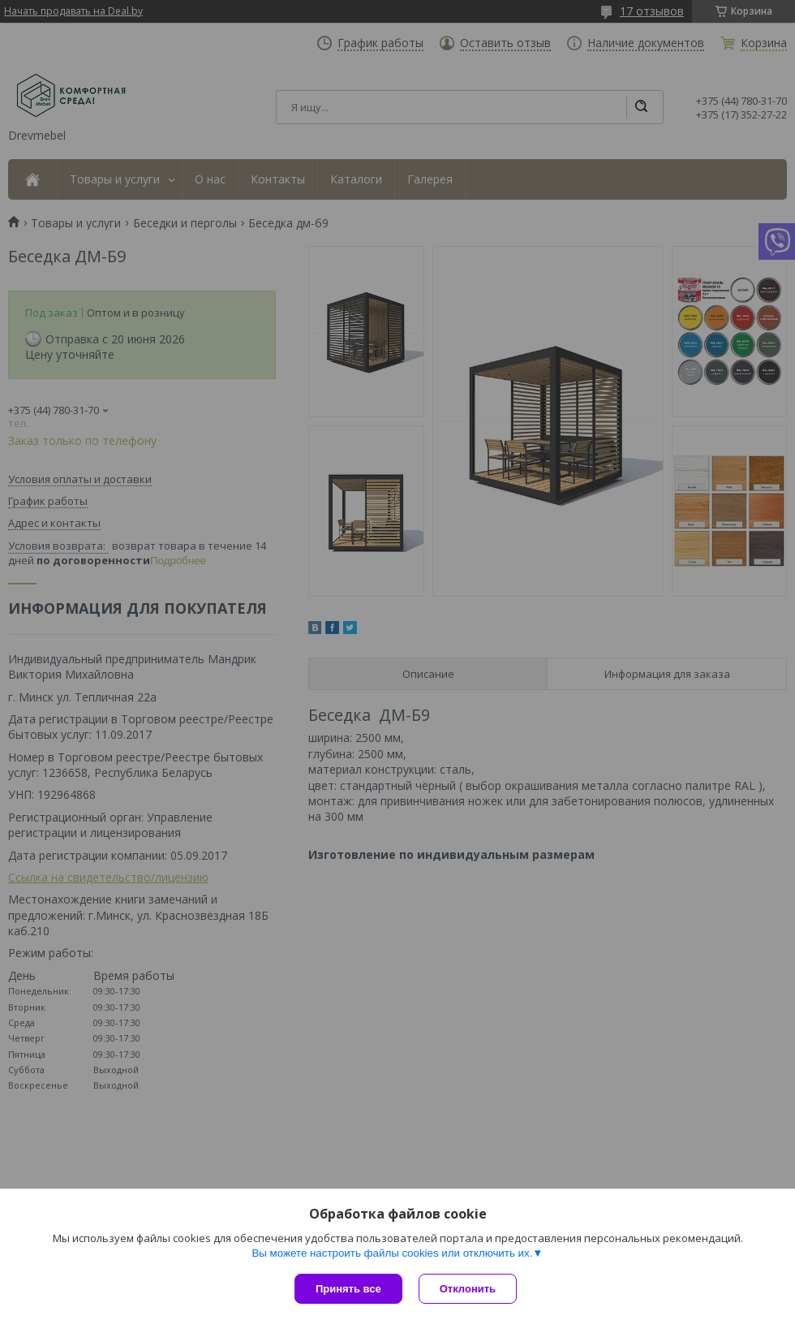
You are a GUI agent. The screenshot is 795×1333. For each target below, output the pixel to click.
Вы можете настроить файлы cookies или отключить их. (391, 1253)
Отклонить (468, 1289)
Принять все (348, 1289)
